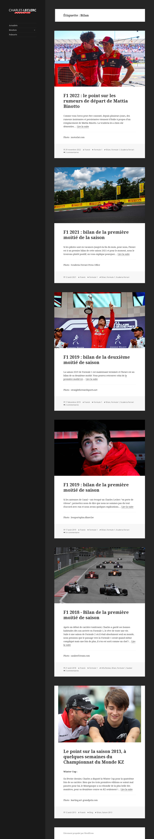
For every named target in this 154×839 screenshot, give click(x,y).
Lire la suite (83, 126)
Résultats (13, 30)
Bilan (108, 149)
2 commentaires (72, 152)
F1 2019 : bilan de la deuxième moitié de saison (96, 359)
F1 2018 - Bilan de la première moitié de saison (96, 614)
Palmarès (13, 34)
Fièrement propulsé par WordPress (78, 833)
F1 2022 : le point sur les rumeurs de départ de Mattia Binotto (95, 101)
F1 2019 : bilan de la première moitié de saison (96, 487)
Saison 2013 (107, 812)
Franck (87, 149)
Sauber (129, 668)
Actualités (13, 25)
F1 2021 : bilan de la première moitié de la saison (96, 234)
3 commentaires (72, 670)
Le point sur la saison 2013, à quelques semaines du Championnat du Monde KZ (94, 756)
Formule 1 (98, 149)
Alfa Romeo (106, 668)
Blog (91, 812)
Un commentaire (72, 532)
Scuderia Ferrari (127, 149)
